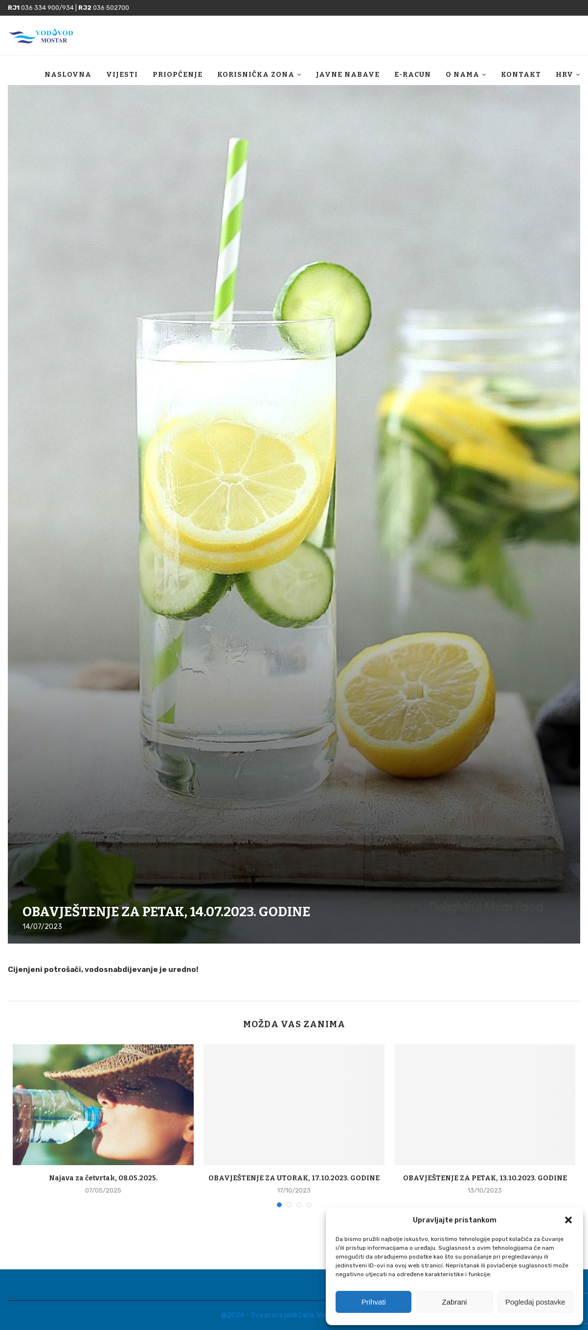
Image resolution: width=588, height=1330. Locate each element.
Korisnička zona (255, 74)
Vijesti (122, 74)
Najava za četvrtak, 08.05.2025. (103, 1178)
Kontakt (521, 74)
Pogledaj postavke (535, 1302)
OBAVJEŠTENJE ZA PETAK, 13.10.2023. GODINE (485, 1178)
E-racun (412, 74)
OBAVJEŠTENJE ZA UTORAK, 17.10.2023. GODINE (294, 1178)
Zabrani (454, 1302)
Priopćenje (178, 74)
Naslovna (68, 74)
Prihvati (374, 1302)
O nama (462, 74)
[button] (568, 1220)
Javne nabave (348, 74)
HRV (564, 74)
